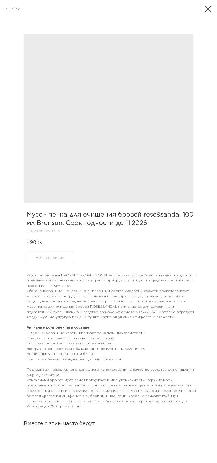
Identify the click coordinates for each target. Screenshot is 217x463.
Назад (15, 8)
